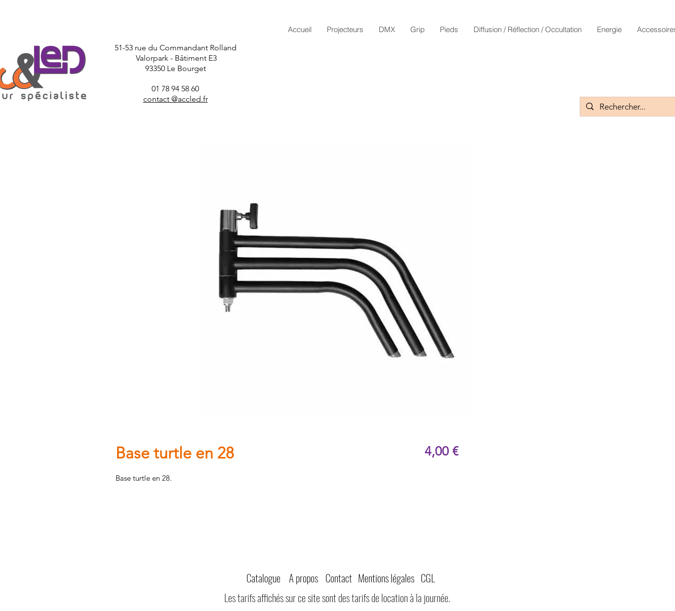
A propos (303, 577)
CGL (428, 577)
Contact (338, 577)
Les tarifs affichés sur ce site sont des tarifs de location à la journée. (337, 597)
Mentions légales (386, 577)
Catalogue (263, 577)
